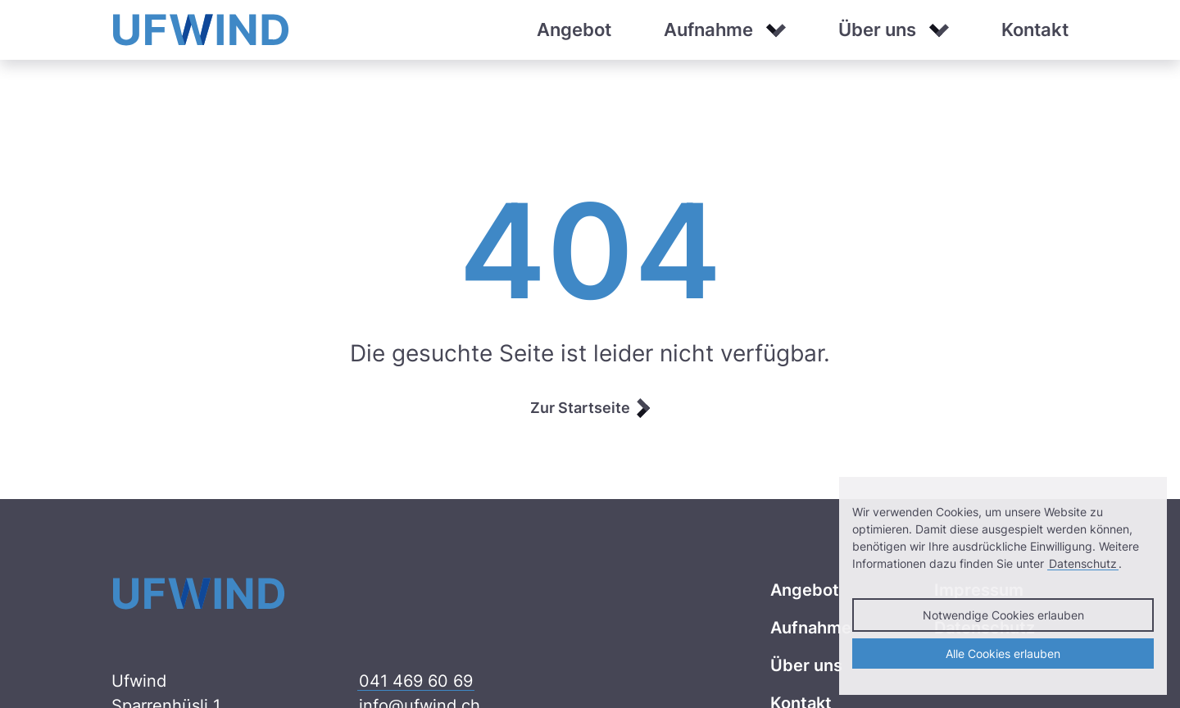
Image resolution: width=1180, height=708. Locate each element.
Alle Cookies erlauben (1003, 653)
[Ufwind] (201, 29)
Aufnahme (708, 29)
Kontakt (1035, 29)
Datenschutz (1083, 563)
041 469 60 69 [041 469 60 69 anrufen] (416, 681)
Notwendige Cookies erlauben (1003, 615)
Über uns (877, 29)
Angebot (574, 29)
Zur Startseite (580, 407)
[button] (776, 30)
